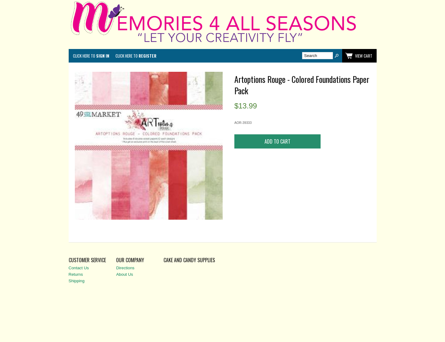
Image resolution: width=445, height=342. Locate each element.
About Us (124, 274)
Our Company (130, 260)
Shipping (77, 281)
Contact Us (79, 268)
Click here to (91, 56)
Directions (125, 268)
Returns (76, 274)
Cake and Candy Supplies (189, 260)
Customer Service (87, 260)
